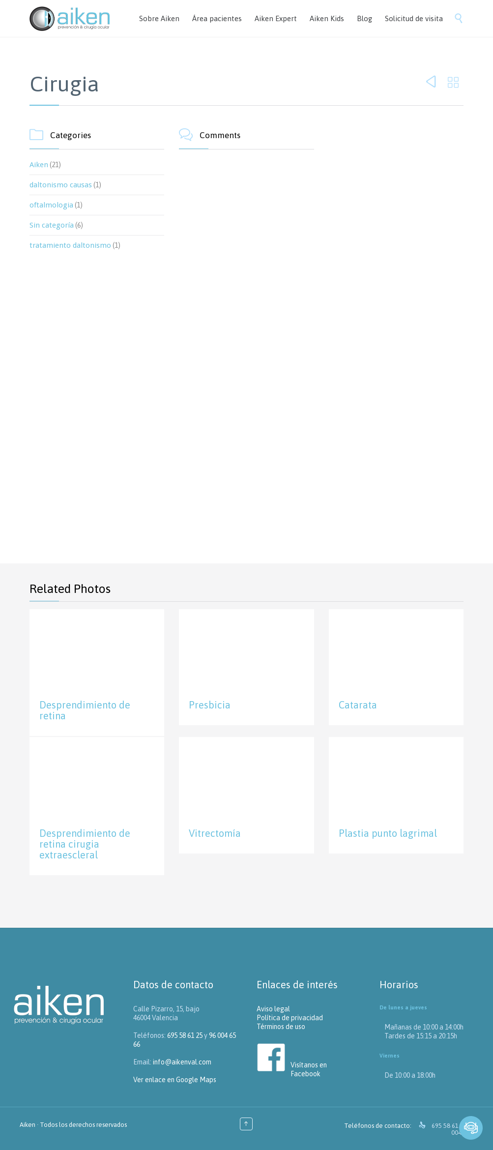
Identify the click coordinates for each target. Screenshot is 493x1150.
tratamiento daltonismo (70, 245)
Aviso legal (273, 1009)
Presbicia (210, 704)
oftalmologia (51, 205)
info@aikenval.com (182, 1062)
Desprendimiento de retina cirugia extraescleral (84, 843)
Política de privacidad (290, 1018)
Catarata (358, 704)
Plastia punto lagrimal (388, 833)
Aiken (38, 164)
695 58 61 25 (185, 1035)
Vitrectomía (215, 833)
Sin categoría (51, 225)
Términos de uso (281, 1027)
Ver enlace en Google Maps (174, 1080)
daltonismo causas (60, 184)
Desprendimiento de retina (84, 710)
